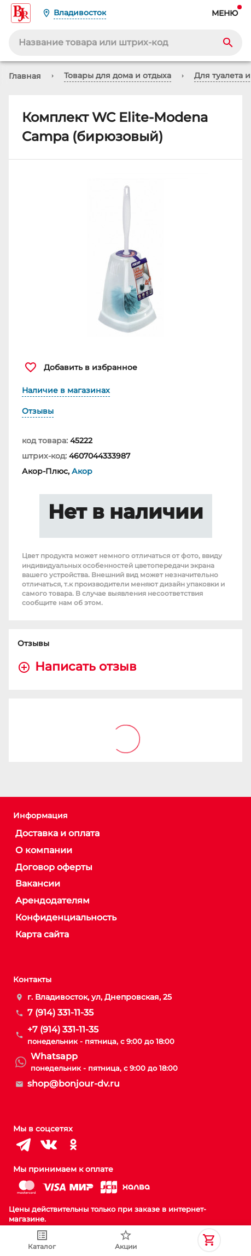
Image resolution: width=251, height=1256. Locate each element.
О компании (43, 850)
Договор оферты (53, 867)
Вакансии (37, 883)
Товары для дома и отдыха (117, 75)
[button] (125, 255)
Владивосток (80, 12)
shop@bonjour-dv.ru (73, 1083)
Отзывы (38, 411)
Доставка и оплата (57, 833)
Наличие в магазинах (66, 390)
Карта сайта (42, 934)
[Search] (228, 43)
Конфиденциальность (65, 917)
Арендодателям (52, 900)
